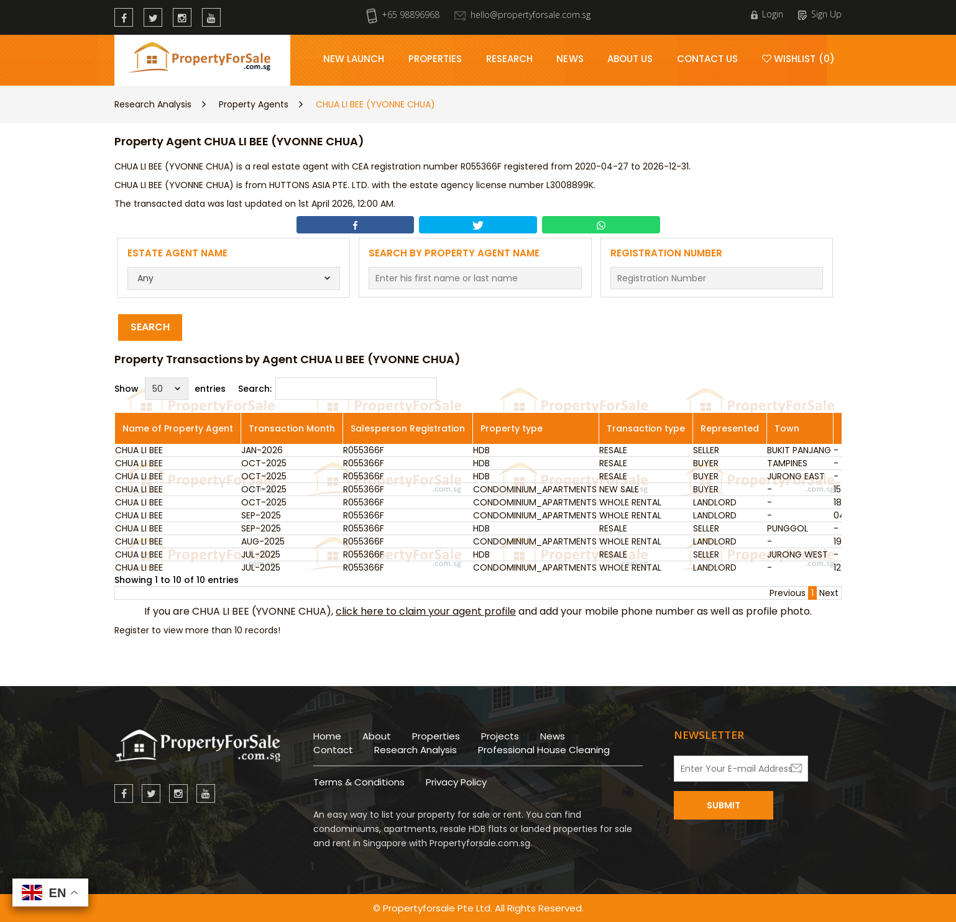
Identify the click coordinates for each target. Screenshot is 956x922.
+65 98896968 (402, 14)
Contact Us (707, 58)
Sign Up (820, 14)
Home (327, 736)
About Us (630, 58)
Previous (788, 593)
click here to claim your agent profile (426, 611)
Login (767, 14)
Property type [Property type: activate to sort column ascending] (511, 428)
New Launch (354, 58)
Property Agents (253, 104)
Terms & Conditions (359, 782)
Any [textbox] (145, 278)
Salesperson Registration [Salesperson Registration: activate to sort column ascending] (408, 428)
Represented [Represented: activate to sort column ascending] (730, 428)
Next (829, 593)
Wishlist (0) (798, 58)
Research (509, 58)
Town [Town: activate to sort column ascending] (786, 428)
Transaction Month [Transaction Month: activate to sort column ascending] (292, 428)
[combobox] (234, 278)
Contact (333, 749)
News (569, 58)
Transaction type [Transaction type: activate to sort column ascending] (646, 428)
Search (150, 327)
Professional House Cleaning (544, 749)
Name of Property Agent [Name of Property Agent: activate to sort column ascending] (177, 428)
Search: (337, 388)
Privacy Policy (456, 782)
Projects (500, 736)
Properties (435, 58)
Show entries (170, 388)
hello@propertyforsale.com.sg (522, 14)
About (376, 736)
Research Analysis (152, 104)
